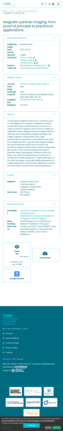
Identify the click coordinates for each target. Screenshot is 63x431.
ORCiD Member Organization (33, 391)
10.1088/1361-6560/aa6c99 (31, 100)
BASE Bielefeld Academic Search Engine (31, 413)
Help (45, 3)
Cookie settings (11, 343)
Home (4, 11)
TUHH (12, 11)
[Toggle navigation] (58, 3)
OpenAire (50, 402)
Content (10, 175)
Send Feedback (11, 338)
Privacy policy (10, 347)
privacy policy (31, 423)
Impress (8, 352)
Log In (49, 3)
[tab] (31, 38)
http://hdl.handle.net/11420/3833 (34, 68)
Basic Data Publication (16, 38)
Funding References (15, 204)
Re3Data (14, 402)
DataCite (48, 391)
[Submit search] (42, 3)
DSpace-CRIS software (21, 364)
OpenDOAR (33, 402)
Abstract (11, 114)
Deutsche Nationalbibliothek (16, 391)
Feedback (31, 425)
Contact (8, 333)
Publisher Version (14, 77)
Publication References (28, 11)
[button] (53, 4)
